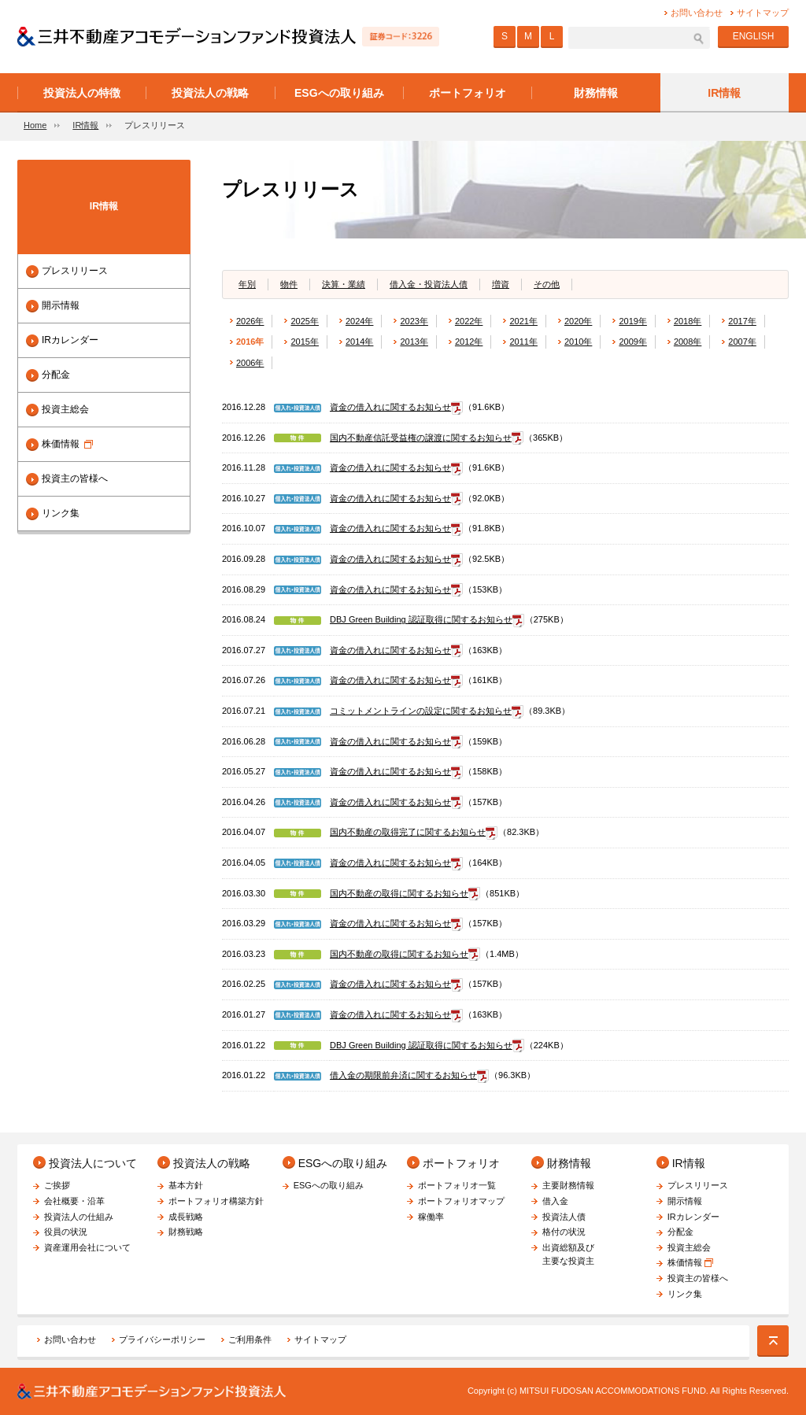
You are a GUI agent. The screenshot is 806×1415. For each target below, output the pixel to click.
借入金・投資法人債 (429, 284)
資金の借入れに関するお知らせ (390, 407)
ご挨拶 (57, 1185)
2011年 (523, 341)
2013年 (413, 341)
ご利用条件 (250, 1339)
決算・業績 (343, 284)
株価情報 (67, 443)
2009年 (632, 341)
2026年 (250, 321)
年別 (247, 284)
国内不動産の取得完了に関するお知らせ (408, 832)
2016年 (250, 341)
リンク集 (60, 513)
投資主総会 (65, 409)
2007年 (742, 341)
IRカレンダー (70, 339)
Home (35, 125)
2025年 (304, 321)
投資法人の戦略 (211, 1163)
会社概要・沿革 (74, 1201)
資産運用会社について (87, 1247)
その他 (547, 284)
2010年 (578, 341)
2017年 (742, 321)
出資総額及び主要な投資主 (568, 1254)
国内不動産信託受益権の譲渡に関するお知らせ (421, 437)
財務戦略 (185, 1231)
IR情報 (85, 125)
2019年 (632, 321)
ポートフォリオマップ (461, 1201)
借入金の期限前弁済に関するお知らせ (403, 1075)
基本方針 (185, 1185)
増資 (500, 284)
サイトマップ (320, 1339)
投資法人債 (564, 1216)
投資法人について (93, 1163)
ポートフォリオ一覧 (457, 1185)
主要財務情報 (568, 1185)
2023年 (413, 321)
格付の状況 (564, 1231)
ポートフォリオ (461, 1163)
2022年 (468, 321)
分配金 (56, 374)
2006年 (250, 363)
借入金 (555, 1201)
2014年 (359, 341)
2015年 (304, 341)
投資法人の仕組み (78, 1216)
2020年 (578, 321)
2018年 (687, 321)
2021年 (523, 321)
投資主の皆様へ (75, 478)
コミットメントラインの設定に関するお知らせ (421, 710)
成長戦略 (185, 1216)
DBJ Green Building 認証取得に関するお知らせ (421, 619)
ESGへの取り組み (343, 1163)
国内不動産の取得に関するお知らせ (399, 893)
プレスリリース (75, 270)
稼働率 (431, 1216)
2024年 (359, 321)
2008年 (687, 341)
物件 (289, 284)
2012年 (468, 341)
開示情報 (60, 305)
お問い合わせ (70, 1339)
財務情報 (569, 1163)
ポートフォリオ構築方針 (216, 1201)
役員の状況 (65, 1231)
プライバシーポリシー (162, 1339)
